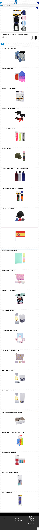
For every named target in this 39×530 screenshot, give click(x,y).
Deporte (8, 5)
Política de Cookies (18, 518)
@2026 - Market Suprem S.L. (6, 528)
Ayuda (4, 518)
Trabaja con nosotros (18, 522)
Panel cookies (12, 528)
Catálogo (4, 5)
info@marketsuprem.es (32, 522)
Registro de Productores (18, 520)
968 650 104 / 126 (31, 520)
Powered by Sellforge (34, 528)
